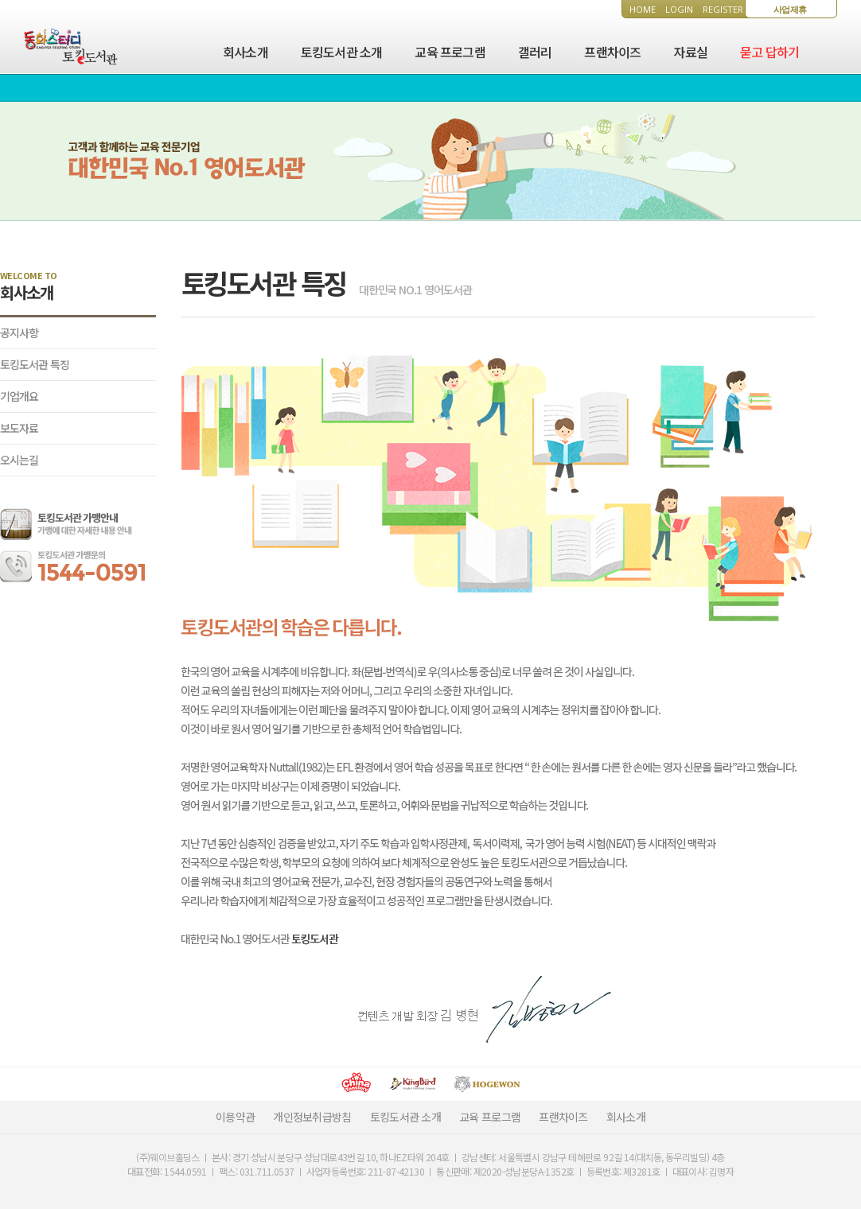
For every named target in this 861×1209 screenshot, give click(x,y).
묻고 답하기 (769, 51)
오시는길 (19, 460)
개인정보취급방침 (312, 1117)
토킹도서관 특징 (34, 364)
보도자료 (19, 428)
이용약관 (235, 1117)
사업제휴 (790, 9)
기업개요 (19, 396)
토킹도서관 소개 (342, 51)
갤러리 (535, 51)
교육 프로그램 (450, 51)
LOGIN (679, 9)
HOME (642, 9)
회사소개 (245, 51)
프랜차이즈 (612, 51)
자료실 (690, 51)
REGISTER (723, 9)
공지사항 (19, 332)
